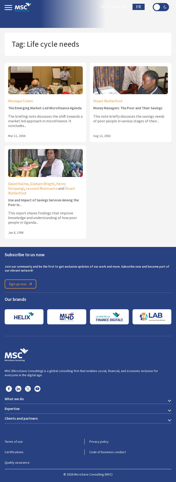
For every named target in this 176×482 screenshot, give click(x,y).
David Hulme (18, 184)
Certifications (14, 452)
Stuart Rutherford (107, 101)
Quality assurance (17, 462)
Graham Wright (42, 184)
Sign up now (21, 284)
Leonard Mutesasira (41, 188)
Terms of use (14, 441)
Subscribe (119, 7)
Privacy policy (99, 441)
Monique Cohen (20, 101)
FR (138, 7)
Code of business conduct (107, 452)
